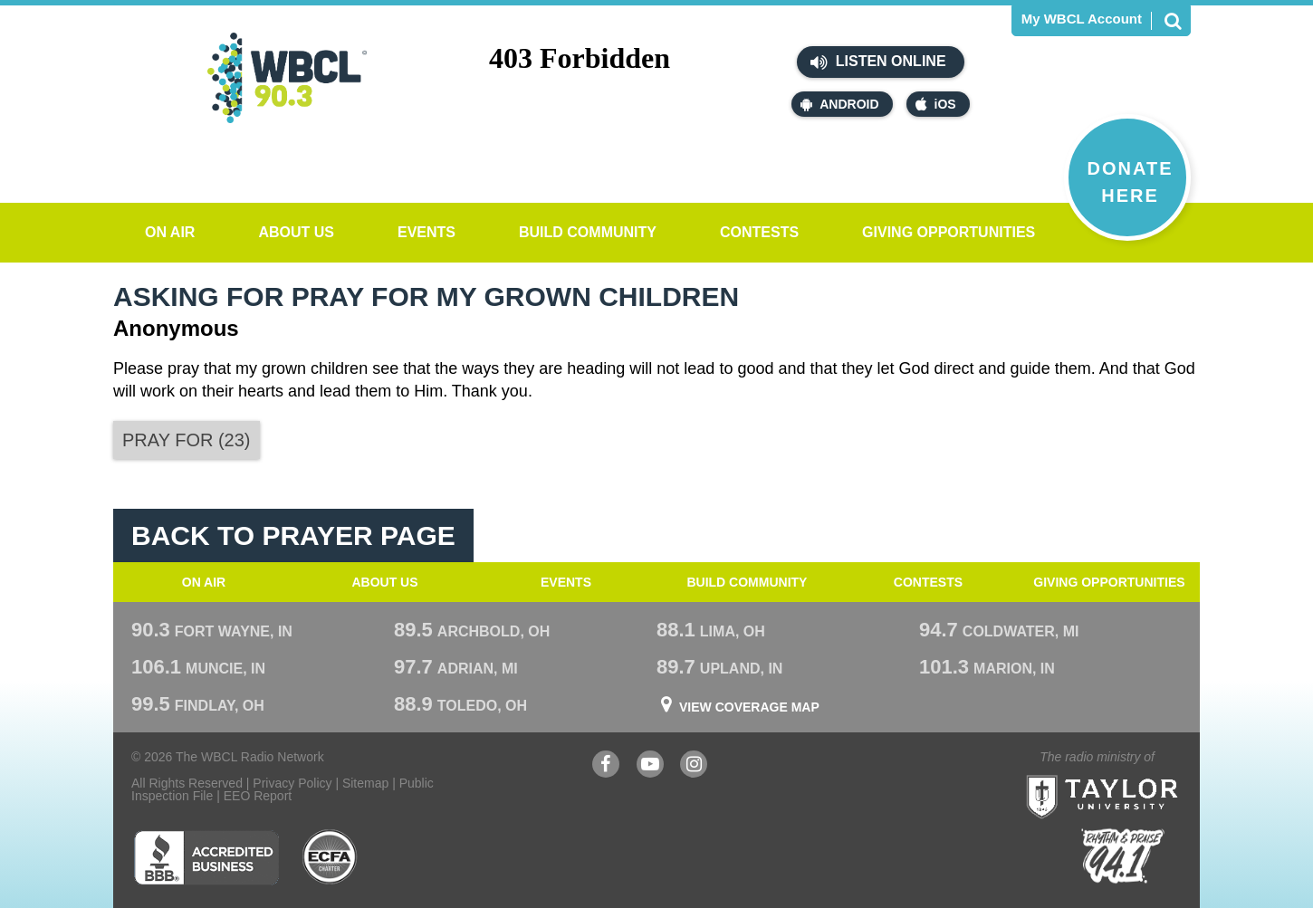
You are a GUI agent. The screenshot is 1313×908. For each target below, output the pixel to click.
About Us (296, 232)
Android (839, 104)
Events (426, 232)
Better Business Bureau (206, 857)
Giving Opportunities (948, 232)
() (186, 440)
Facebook (605, 766)
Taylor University (1135, 774)
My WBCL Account (1081, 18)
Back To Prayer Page (293, 535)
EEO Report (258, 796)
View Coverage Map (749, 707)
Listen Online (877, 62)
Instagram (693, 766)
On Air (170, 232)
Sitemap (365, 783)
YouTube (650, 766)
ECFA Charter (330, 857)
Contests (759, 232)
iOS (935, 104)
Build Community (587, 232)
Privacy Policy (292, 783)
